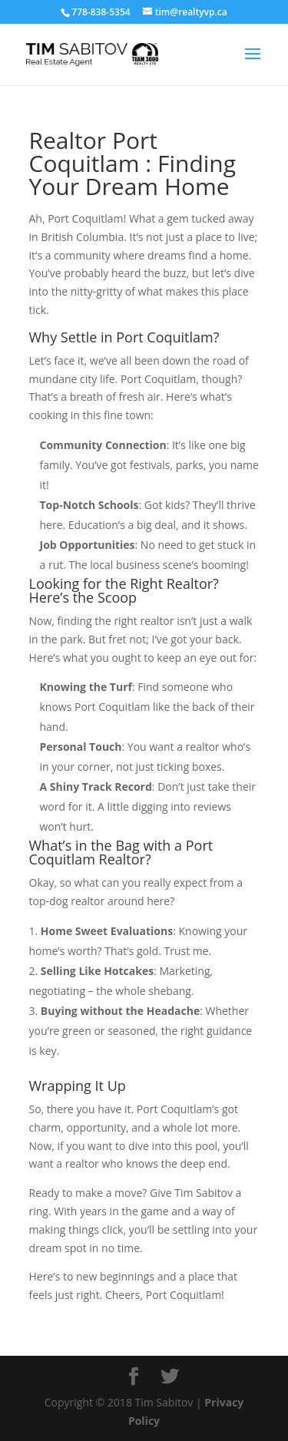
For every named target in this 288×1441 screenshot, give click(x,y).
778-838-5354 (100, 11)
